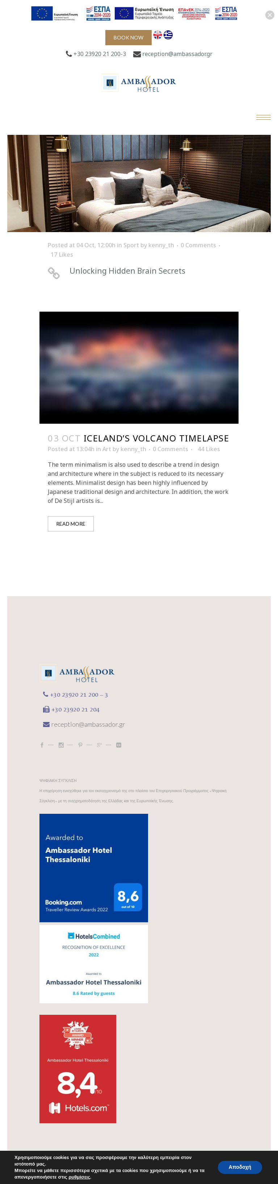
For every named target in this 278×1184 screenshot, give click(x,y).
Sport (131, 245)
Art (106, 449)
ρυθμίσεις (79, 1177)
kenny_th (161, 245)
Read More (70, 524)
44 (209, 449)
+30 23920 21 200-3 (99, 54)
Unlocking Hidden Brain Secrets (127, 271)
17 (62, 254)
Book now (128, 37)
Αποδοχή (240, 1167)
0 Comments (198, 245)
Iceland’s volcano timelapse (156, 438)
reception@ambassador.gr (177, 54)
